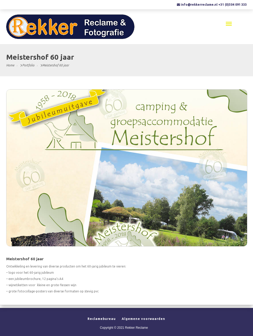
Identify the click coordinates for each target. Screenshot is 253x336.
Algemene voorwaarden (143, 318)
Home (10, 65)
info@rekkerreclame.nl (199, 4)
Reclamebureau (102, 318)
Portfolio (28, 65)
